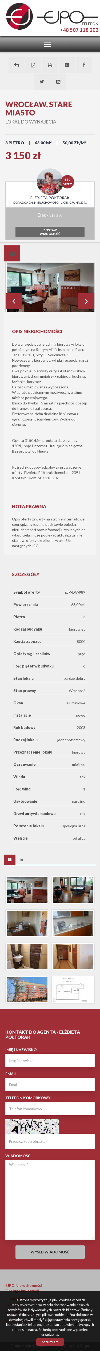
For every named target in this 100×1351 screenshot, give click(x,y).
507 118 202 (50, 215)
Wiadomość (17, 1155)
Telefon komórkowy (27, 1097)
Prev (14, 301)
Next (86, 301)
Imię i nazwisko (21, 1049)
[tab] (12, 253)
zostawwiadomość (50, 232)
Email (11, 1073)
